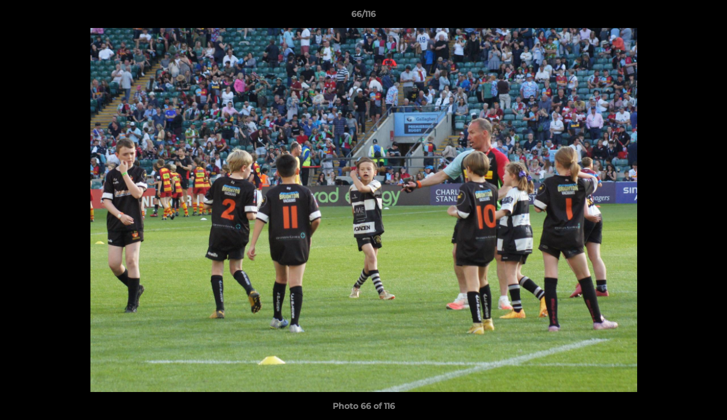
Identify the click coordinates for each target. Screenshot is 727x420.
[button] (706, 17)
